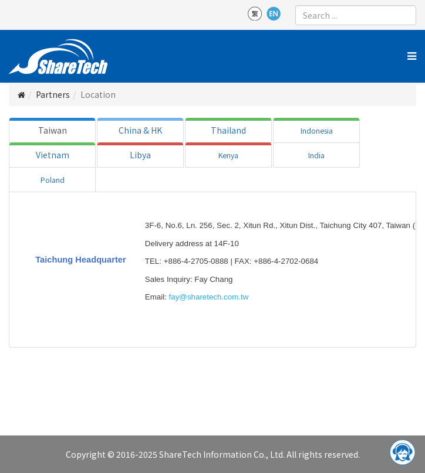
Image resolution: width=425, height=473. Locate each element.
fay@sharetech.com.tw (209, 296)
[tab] (52, 130)
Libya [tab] (140, 155)
